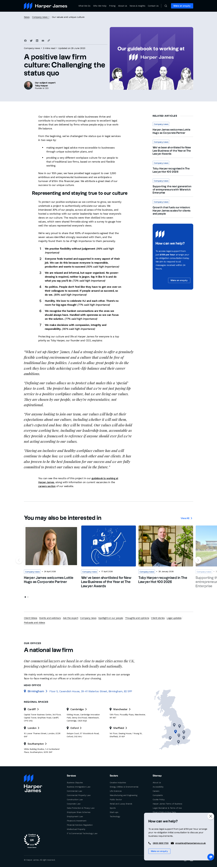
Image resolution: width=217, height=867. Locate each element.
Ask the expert (70, 617)
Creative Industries (118, 782)
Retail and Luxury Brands (121, 803)
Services (71, 776)
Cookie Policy (159, 799)
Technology (115, 816)
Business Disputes (75, 782)
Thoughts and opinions (137, 617)
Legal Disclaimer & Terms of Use (167, 807)
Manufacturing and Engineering (123, 795)
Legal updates (173, 617)
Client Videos (30, 617)
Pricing (112, 6)
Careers (156, 791)
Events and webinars (50, 617)
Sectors (114, 776)
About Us (122, 6)
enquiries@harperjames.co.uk (190, 843)
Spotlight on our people (110, 617)
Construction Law (75, 799)
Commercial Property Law (79, 795)
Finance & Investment (76, 820)
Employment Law (75, 816)
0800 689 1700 (161, 843)
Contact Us (153, 6)
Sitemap (157, 776)
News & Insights (137, 6)
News (27, 17)
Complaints (158, 795)
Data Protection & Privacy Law (81, 807)
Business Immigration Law (78, 786)
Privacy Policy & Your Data (164, 812)
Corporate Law (74, 803)
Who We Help (100, 6)
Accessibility (158, 786)
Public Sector (116, 799)
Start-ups (114, 812)
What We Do (84, 6)
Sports (113, 807)
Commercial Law (74, 791)
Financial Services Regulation (80, 824)
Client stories (157, 617)
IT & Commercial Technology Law (82, 833)
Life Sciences (116, 791)
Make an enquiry (182, 6)
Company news (40, 17)
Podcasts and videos (34, 622)
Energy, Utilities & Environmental (124, 786)
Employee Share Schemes (78, 812)
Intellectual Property (76, 829)
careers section (47, 486)
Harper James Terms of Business (167, 803)
